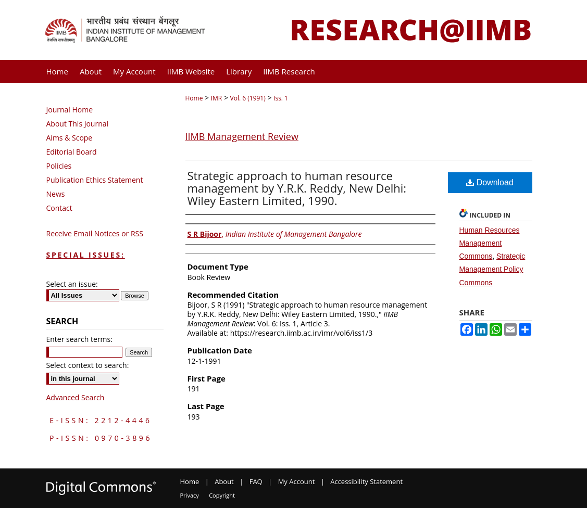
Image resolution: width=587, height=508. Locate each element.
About (224, 481)
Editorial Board (71, 152)
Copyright (222, 495)
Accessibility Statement (366, 481)
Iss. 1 (280, 98)
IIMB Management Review (241, 136)
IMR (216, 98)
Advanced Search (75, 397)
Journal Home (69, 110)
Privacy (189, 495)
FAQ (256, 481)
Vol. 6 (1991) (248, 98)
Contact (59, 208)
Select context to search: (87, 365)
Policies (59, 166)
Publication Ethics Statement (94, 180)
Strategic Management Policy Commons (492, 269)
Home (194, 98)
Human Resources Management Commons (489, 243)
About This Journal (77, 124)
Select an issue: (72, 284)
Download (490, 182)
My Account (296, 481)
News (55, 194)
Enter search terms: (79, 339)
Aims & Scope (69, 138)
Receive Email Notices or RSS (94, 233)
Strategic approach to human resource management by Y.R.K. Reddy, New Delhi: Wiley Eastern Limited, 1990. (297, 188)
